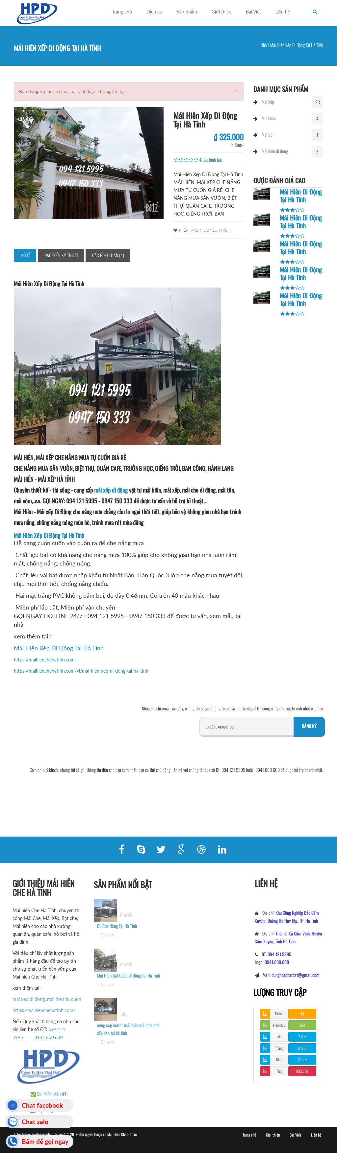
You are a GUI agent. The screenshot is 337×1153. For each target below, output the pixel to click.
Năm (279, 1059)
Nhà (264, 44)
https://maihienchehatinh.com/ (40, 1010)
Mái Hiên (269, 118)
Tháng (279, 1048)
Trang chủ (122, 11)
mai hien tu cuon (60, 999)
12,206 (302, 1048)
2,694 (302, 1036)
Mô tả (25, 255)
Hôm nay (279, 1025)
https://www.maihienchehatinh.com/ (40, 1134)
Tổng (279, 1071)
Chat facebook (42, 1105)
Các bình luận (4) (108, 255)
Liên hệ (282, 11)
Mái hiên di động (275, 151)
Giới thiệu (221, 11)
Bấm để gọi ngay (45, 1141)
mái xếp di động (111, 490)
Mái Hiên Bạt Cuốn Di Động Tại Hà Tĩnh (128, 979)
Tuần (279, 1036)
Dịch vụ (154, 11)
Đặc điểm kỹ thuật (61, 255)
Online (279, 1013)
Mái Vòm (268, 134)
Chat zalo (35, 1121)
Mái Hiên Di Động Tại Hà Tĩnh (301, 195)
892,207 (302, 1071)
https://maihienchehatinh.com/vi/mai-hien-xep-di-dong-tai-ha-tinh (81, 671)
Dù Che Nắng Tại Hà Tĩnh (117, 929)
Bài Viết (253, 11)
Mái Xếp (268, 101)
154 (302, 1025)
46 (302, 1013)
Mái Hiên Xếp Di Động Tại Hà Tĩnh (49, 535)
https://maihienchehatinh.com (44, 659)
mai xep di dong (25, 999)
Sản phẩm (187, 11)
